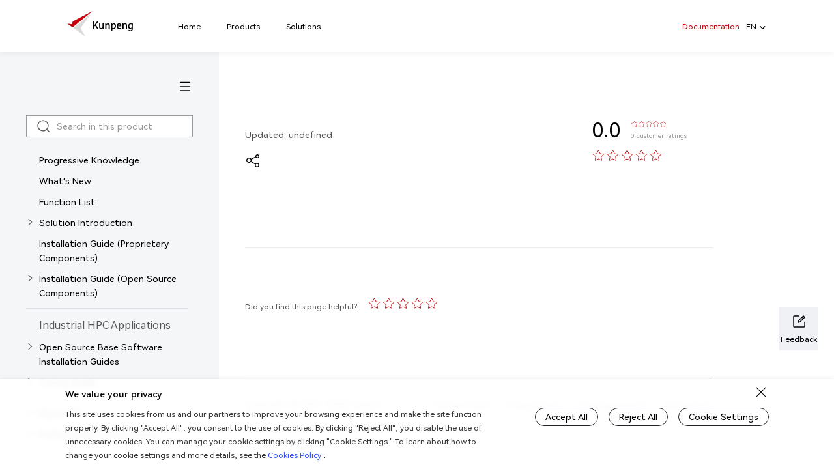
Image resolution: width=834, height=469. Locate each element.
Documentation (711, 26)
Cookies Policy (294, 455)
